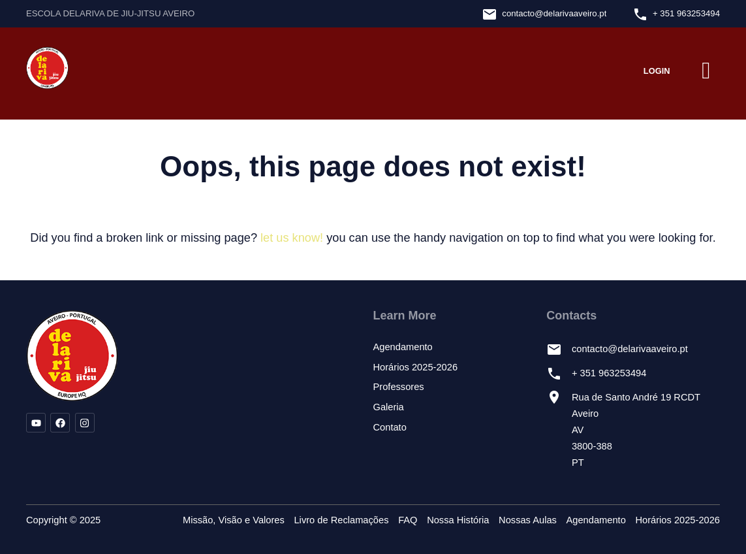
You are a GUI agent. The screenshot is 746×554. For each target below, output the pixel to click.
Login (657, 71)
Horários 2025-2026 (415, 367)
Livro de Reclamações (341, 520)
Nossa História (458, 520)
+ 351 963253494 (686, 13)
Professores (398, 387)
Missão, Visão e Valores (234, 520)
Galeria (388, 407)
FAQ (407, 520)
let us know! (291, 237)
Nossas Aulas (528, 520)
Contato (390, 427)
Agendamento (403, 347)
